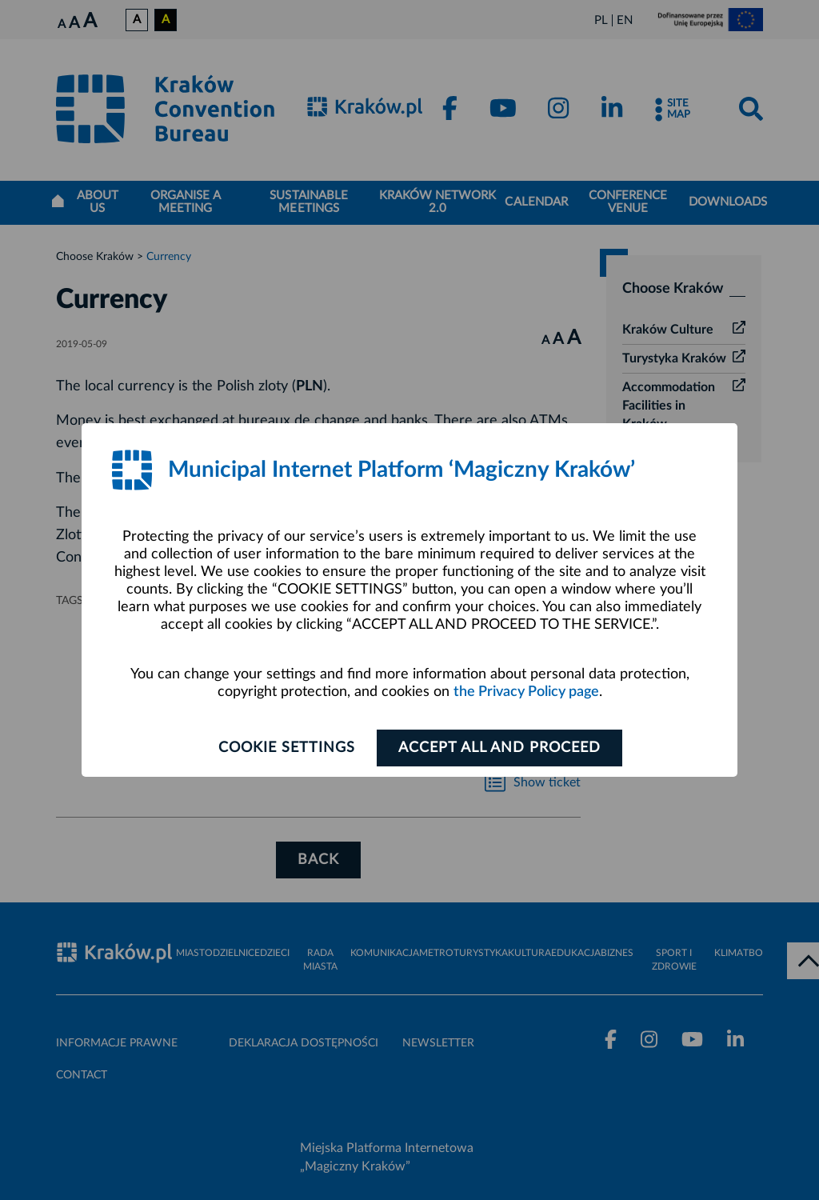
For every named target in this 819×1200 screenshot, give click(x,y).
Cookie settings (286, 748)
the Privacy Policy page (526, 692)
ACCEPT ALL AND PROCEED (499, 748)
